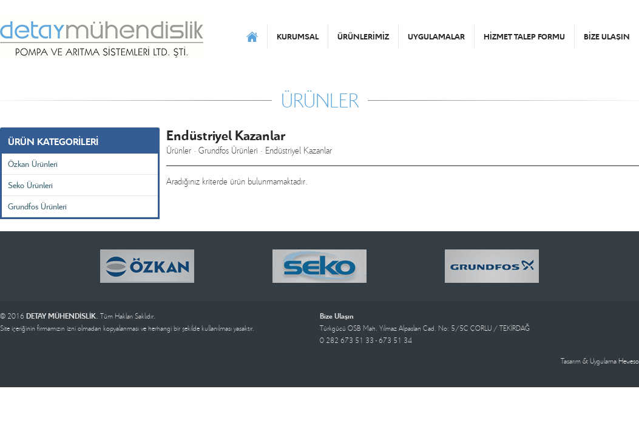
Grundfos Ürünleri (37, 206)
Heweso (628, 361)
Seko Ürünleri (30, 185)
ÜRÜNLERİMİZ (363, 36)
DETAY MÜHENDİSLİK (101, 36)
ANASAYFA (252, 36)
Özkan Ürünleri (33, 163)
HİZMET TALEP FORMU (524, 36)
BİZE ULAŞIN (607, 36)
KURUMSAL (298, 36)
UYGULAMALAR (436, 36)
